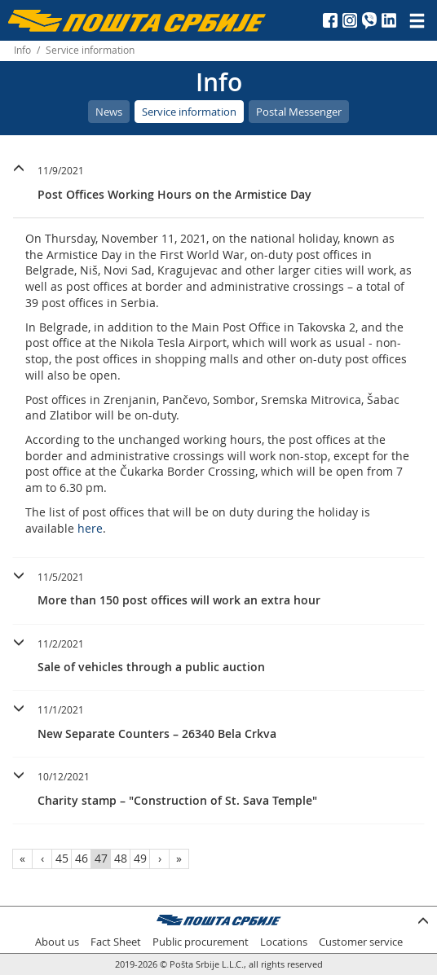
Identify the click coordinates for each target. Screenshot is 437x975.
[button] (218, 180)
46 (81, 858)
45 (61, 858)
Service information (189, 111)
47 (101, 858)
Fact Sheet (115, 942)
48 (120, 858)
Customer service (361, 942)
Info (22, 50)
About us (57, 942)
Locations (283, 942)
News (108, 111)
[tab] (218, 184)
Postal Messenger (299, 111)
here (90, 528)
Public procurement (200, 942)
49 (140, 858)
